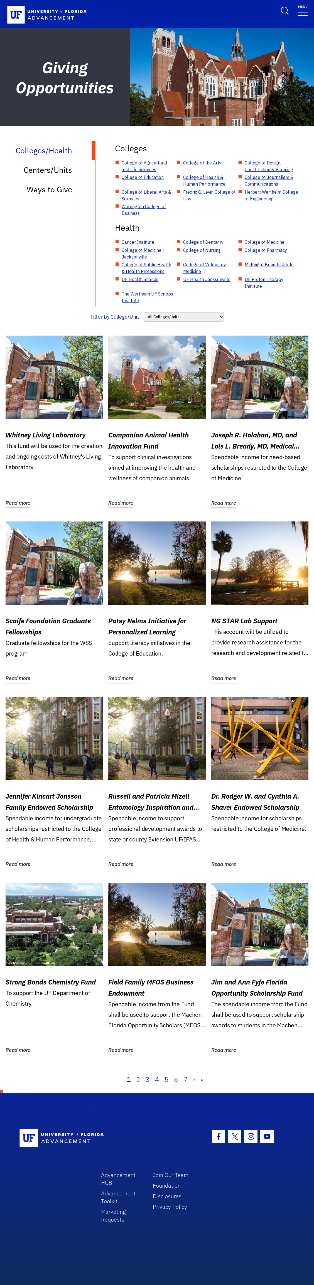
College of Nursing (202, 250)
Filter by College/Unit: (115, 317)
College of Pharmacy (266, 250)
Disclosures (167, 1196)
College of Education (143, 177)
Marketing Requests (113, 1215)
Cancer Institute (138, 242)
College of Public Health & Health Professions (146, 268)
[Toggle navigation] (303, 10)
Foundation (167, 1185)
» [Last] (202, 1079)
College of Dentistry (203, 242)
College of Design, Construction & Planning (269, 166)
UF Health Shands (140, 279)
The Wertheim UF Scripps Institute (147, 297)
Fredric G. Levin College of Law (209, 195)
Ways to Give (49, 189)
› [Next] (194, 1079)
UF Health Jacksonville (206, 279)
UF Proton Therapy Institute (264, 283)
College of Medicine (264, 242)
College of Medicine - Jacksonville (143, 253)
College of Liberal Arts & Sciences (146, 195)
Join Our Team (171, 1175)
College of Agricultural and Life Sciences (144, 166)
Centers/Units (48, 170)
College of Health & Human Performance (204, 180)
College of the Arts (202, 163)
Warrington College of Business (144, 210)
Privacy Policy (170, 1206)
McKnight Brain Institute (269, 264)
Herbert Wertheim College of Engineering (271, 195)
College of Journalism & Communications (269, 180)
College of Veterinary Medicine (204, 268)
